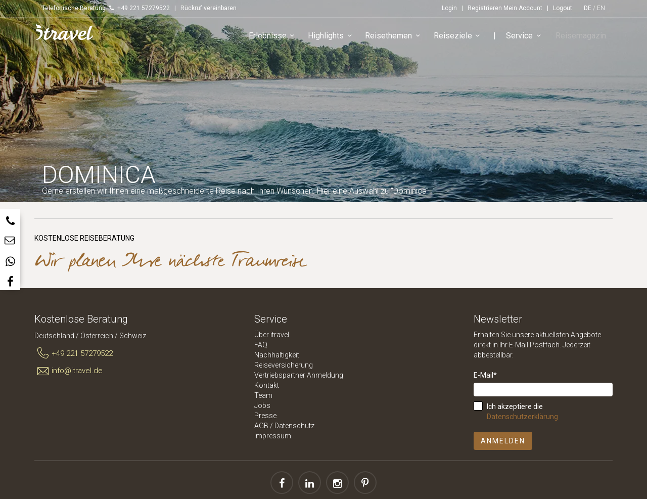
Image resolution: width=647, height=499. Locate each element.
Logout (562, 8)
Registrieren (485, 8)
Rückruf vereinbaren (208, 8)
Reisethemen (397, 37)
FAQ (260, 345)
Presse (265, 416)
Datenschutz (294, 426)
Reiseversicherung (283, 365)
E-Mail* (485, 375)
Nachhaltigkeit (276, 355)
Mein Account (522, 8)
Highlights (334, 37)
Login (449, 8)
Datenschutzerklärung (522, 417)
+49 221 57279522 (73, 353)
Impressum (272, 436)
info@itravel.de (68, 371)
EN (601, 8)
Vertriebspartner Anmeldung (298, 375)
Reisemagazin (582, 37)
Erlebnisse (275, 37)
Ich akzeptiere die (522, 411)
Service (528, 37)
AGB (261, 426)
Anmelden (503, 441)
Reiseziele (461, 37)
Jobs (262, 405)
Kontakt (266, 385)
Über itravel (271, 335)
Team (263, 395)
